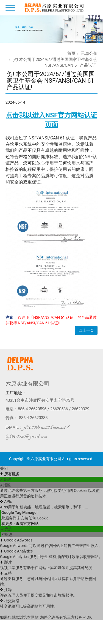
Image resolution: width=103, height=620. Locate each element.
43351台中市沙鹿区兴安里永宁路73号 (39, 400)
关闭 (4, 468)
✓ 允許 (5, 479)
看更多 (7, 523)
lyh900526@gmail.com (26, 436)
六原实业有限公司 (27, 383)
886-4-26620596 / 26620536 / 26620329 (53, 408)
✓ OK (87, 617)
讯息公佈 (89, 53)
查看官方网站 (27, 523)
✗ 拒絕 (5, 485)
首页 (71, 53)
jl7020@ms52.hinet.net (44, 428)
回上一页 (86, 330)
